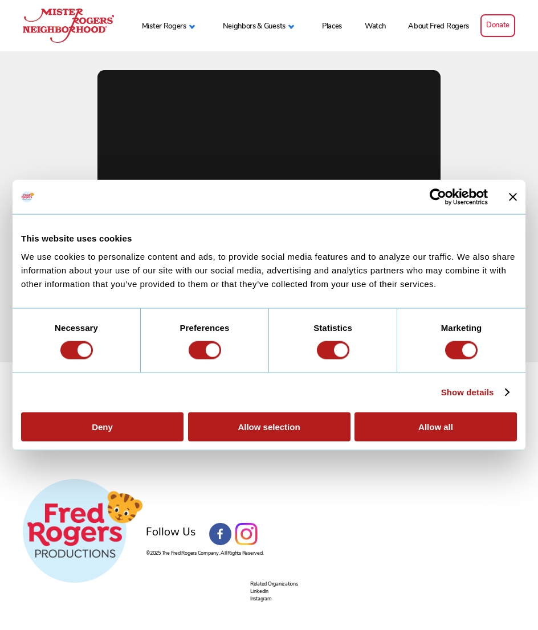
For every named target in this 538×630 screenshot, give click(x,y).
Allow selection (269, 426)
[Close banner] (513, 197)
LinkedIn (259, 591)
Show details (467, 392)
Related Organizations (274, 583)
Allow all (435, 426)
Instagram (246, 534)
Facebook (220, 534)
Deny (102, 426)
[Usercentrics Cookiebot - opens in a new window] (438, 197)
